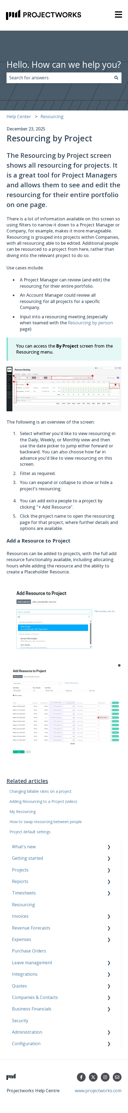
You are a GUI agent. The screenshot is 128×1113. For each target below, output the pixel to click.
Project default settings (30, 831)
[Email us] (117, 1077)
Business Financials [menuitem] (31, 1009)
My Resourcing (23, 811)
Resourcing (52, 116)
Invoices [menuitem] (20, 916)
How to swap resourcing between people (46, 821)
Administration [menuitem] (27, 1032)
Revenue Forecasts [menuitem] (31, 928)
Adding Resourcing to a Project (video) (43, 801)
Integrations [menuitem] (25, 974)
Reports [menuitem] (20, 881)
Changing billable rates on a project (40, 791)
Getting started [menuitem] (27, 858)
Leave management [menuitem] (32, 963)
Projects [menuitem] (20, 870)
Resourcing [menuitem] (23, 905)
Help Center (19, 116)
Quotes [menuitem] (19, 986)
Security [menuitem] (20, 1021)
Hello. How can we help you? (64, 64)
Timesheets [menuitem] (24, 893)
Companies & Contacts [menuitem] (35, 997)
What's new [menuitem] (24, 847)
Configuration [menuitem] (26, 1044)
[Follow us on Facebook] (81, 1077)
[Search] (116, 77)
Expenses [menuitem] (21, 939)
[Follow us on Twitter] (93, 1077)
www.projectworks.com (98, 1091)
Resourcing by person (90, 323)
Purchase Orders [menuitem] (29, 951)
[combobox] (59, 77)
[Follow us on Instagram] (105, 1077)
